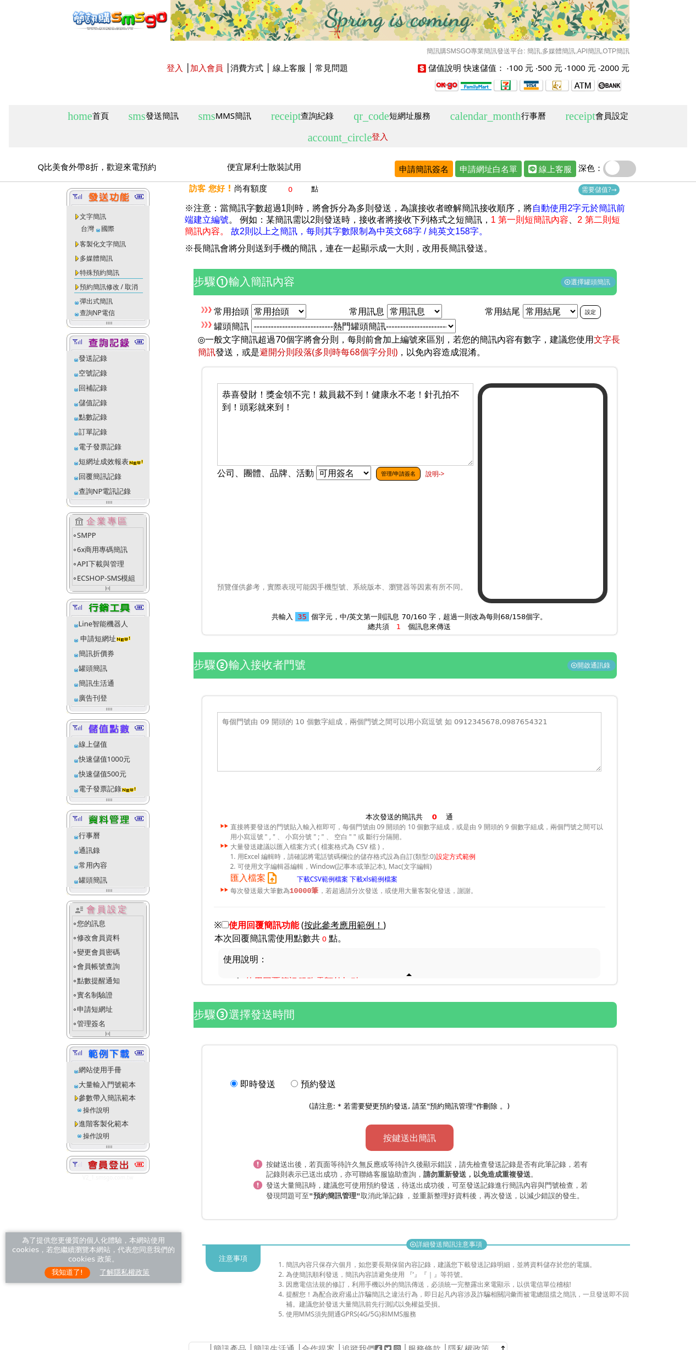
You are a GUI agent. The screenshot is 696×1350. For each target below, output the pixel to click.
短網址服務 (391, 116)
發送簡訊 (154, 116)
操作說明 (96, 1110)
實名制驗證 (95, 995)
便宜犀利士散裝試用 (264, 166)
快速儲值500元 (102, 774)
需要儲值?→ (599, 189)
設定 (590, 312)
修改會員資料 (98, 938)
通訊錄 (89, 850)
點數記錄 (93, 417)
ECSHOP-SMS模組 (106, 578)
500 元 (550, 67)
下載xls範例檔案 (373, 878)
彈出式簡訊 (96, 301)
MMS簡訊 (225, 116)
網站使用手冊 (100, 1070)
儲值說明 (444, 67)
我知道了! (67, 1272)
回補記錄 (93, 388)
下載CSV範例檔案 (322, 878)
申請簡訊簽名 (424, 168)
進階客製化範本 (104, 1123)
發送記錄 (93, 358)
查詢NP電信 (97, 312)
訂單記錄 (93, 432)
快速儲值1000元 (105, 759)
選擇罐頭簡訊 (588, 281)
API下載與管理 (100, 564)
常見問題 (331, 67)
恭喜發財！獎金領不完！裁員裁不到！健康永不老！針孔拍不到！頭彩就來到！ (345, 424)
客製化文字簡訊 (103, 244)
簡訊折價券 (96, 653)
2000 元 (614, 67)
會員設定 (596, 116)
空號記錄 (93, 373)
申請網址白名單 (488, 168)
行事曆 (498, 116)
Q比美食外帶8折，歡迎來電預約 (97, 166)
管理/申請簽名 (398, 473)
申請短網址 (97, 638)
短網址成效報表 (111, 461)
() (343, 925)
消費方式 (246, 67)
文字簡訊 (93, 216)
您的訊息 (91, 923)
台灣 (87, 228)
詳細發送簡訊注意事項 (447, 1242)
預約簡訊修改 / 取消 (109, 286)
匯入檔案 (255, 878)
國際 (107, 228)
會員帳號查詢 (98, 966)
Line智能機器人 (104, 624)
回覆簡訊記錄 (100, 476)
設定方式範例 (456, 856)
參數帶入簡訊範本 (107, 1098)
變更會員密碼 (98, 952)
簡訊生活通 (96, 683)
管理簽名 (91, 1023)
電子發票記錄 (100, 446)
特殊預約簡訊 (99, 272)
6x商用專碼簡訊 (102, 549)
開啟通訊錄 (591, 665)
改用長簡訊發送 (453, 248)
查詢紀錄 (302, 116)
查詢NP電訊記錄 (105, 491)
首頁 (88, 116)
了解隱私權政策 (125, 1272)
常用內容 (93, 865)
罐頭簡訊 (93, 668)
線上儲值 (93, 744)
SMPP (86, 535)
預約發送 (318, 1084)
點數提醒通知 (98, 980)
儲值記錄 (93, 402)
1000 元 (581, 67)
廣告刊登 (93, 698)
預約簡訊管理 (451, 1107)
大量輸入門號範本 (107, 1084)
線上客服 (289, 67)
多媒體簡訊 (96, 258)
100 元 (521, 67)
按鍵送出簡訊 (409, 1138)
